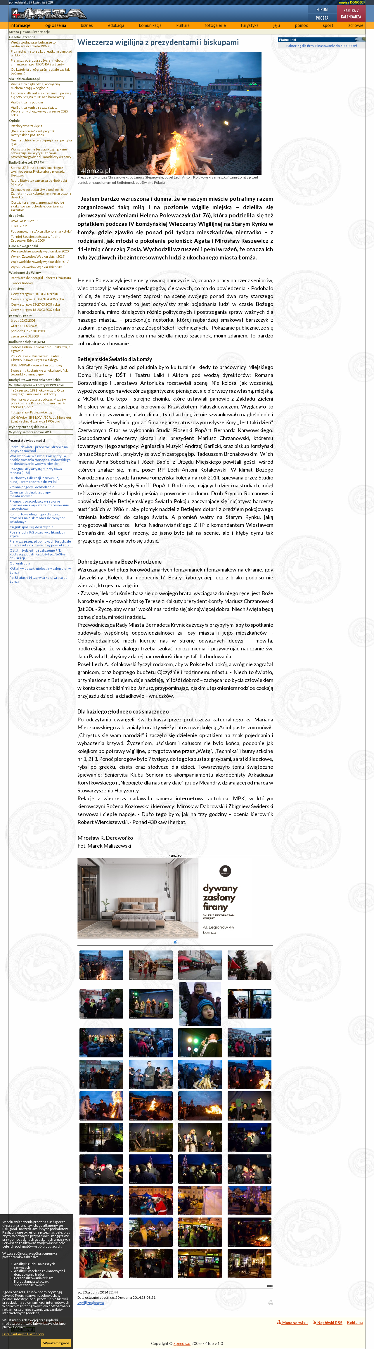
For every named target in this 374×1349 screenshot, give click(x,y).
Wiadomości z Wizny (25, 272)
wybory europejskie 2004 (28, 427)
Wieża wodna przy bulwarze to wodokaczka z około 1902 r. (33, 44)
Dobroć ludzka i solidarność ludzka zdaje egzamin (40, 349)
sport (328, 25)
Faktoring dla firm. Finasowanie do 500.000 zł (321, 46)
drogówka (17, 215)
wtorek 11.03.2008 (24, 326)
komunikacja (150, 25)
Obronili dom (20, 563)
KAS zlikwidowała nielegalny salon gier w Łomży (40, 570)
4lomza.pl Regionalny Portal (37, 1326)
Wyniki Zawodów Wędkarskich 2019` (38, 256)
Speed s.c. (182, 1343)
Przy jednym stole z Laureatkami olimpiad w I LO (41, 53)
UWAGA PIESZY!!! (24, 221)
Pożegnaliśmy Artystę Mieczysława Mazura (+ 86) (36, 471)
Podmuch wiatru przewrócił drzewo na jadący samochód (39, 449)
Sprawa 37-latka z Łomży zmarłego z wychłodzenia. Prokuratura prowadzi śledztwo (38, 171)
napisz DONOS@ (352, 2)
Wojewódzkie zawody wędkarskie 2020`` (40, 251)
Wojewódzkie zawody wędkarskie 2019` (40, 262)
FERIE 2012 (19, 226)
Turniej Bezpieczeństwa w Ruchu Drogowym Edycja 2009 (35, 238)
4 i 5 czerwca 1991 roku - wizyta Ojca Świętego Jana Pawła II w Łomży (37, 392)
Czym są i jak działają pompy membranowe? (30, 494)
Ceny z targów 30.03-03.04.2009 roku (37, 299)
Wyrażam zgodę (56, 1343)
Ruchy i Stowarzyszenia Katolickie (34, 380)
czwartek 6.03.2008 (25, 336)
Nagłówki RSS (327, 1322)
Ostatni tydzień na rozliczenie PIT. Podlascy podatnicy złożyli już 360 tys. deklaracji (38, 554)
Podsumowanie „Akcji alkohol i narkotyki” (41, 231)
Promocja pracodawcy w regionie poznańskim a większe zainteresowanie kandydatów (39, 505)
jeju (276, 25)
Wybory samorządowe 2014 (30, 432)
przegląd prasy (20, 315)
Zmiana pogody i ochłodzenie (32, 487)
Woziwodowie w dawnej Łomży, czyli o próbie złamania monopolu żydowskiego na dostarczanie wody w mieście (40, 459)
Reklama (355, 1322)
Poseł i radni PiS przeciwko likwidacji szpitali (37, 534)
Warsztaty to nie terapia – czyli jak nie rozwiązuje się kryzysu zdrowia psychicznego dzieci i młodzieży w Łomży (41, 153)
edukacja (116, 25)
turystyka (250, 25)
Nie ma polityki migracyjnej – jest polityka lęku (41, 142)
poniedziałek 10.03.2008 (28, 331)
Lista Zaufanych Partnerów (23, 1334)
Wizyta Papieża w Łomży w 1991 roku (36, 385)
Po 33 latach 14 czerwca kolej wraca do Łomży (38, 579)
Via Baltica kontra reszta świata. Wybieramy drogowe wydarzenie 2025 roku (39, 111)
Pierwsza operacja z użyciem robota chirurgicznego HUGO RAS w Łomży (37, 62)
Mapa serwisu (292, 1322)
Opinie (14, 120)
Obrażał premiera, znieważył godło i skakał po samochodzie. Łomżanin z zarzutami (37, 206)
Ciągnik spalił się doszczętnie (31, 527)
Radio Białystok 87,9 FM (26, 162)
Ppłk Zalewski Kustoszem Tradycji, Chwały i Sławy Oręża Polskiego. (36, 358)
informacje (20, 25)
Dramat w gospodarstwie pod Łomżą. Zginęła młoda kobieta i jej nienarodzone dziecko (41, 193)
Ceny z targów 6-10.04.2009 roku (34, 294)
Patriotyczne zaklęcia (26, 126)
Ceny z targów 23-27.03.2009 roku (35, 304)
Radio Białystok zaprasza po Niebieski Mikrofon (39, 182)
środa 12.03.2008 (23, 320)
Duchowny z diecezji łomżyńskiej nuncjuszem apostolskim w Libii (34, 480)
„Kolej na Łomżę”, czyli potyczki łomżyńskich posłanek (33, 133)
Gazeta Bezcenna (22, 37)
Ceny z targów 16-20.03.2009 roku (35, 309)
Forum (322, 9)
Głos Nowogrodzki (23, 246)
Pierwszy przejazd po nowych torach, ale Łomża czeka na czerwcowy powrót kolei (40, 543)
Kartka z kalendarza (351, 13)
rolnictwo (16, 288)
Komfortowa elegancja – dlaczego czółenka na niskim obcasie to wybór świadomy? (37, 518)
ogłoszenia (55, 25)
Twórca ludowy (22, 283)
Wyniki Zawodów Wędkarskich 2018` (38, 267)
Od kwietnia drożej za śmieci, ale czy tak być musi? (40, 71)
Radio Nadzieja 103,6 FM (27, 342)
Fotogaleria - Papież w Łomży (32, 412)
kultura (183, 25)
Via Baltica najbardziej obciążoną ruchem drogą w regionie (35, 86)
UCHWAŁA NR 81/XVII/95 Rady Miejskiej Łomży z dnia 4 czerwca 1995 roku (41, 419)
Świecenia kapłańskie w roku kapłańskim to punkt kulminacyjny (41, 372)
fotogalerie (215, 25)
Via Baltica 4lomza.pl (24, 79)
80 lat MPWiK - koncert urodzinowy (37, 365)
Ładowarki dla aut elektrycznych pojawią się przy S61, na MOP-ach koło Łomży (41, 95)
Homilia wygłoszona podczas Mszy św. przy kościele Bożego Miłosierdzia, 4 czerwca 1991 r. (38, 403)
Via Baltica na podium (27, 102)
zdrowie (355, 25)
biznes (87, 25)
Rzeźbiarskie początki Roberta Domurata (41, 278)
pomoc (301, 25)
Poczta (322, 18)
